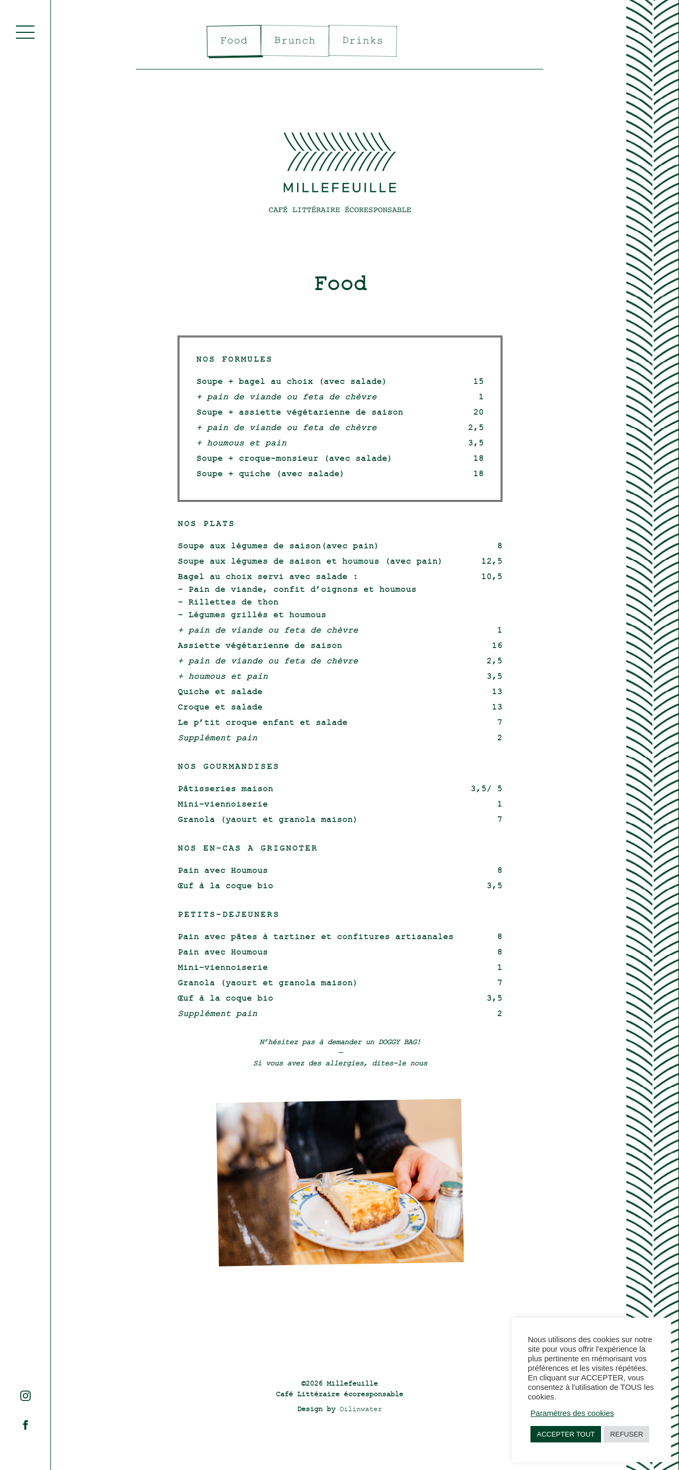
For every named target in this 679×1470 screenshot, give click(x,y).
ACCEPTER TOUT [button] (566, 1434)
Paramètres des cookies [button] (572, 1413)
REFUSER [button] (626, 1434)
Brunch (295, 40)
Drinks (363, 40)
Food (234, 41)
